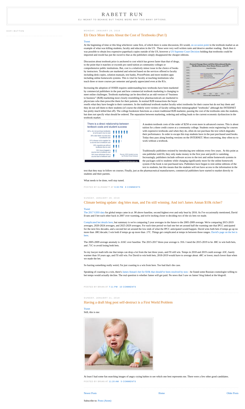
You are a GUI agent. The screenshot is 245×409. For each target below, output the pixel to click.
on (192, 45)
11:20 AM (114, 381)
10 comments (128, 287)
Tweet (87, 41)
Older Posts (232, 393)
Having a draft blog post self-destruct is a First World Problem (128, 302)
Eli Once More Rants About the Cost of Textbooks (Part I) (125, 35)
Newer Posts (90, 393)
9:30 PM (118, 187)
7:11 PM (113, 287)
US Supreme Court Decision (185, 51)
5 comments (128, 381)
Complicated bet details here (98, 222)
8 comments (132, 187)
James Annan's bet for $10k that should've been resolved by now (155, 271)
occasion (198, 45)
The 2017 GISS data (94, 212)
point (206, 45)
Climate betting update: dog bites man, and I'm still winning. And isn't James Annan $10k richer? (153, 202)
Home (162, 393)
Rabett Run (122, 14)
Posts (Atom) (104, 400)
